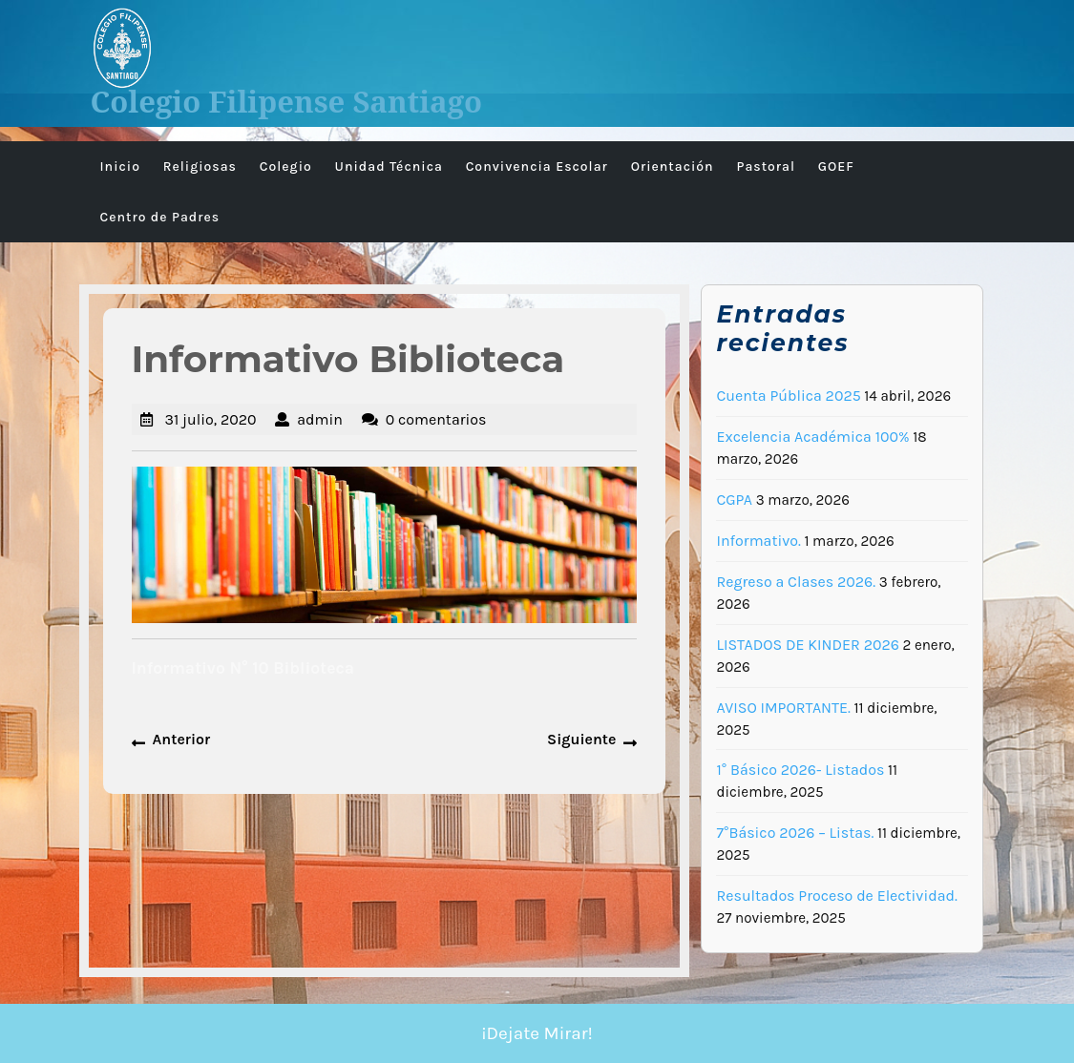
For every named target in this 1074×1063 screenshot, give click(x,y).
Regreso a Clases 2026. (795, 582)
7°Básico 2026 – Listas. (795, 832)
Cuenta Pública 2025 (788, 395)
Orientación (672, 166)
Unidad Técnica (389, 166)
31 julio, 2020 (211, 419)
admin (320, 419)
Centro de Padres (160, 217)
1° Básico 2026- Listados (800, 770)
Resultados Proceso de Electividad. (836, 895)
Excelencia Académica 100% (812, 436)
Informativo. (758, 541)
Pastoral (765, 166)
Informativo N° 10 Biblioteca (243, 667)
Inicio (120, 166)
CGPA (734, 499)
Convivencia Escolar (537, 166)
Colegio (286, 166)
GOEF (836, 166)
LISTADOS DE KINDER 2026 (807, 645)
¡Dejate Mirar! (537, 1033)
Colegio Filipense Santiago (287, 101)
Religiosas (200, 166)
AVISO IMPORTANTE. (783, 707)
